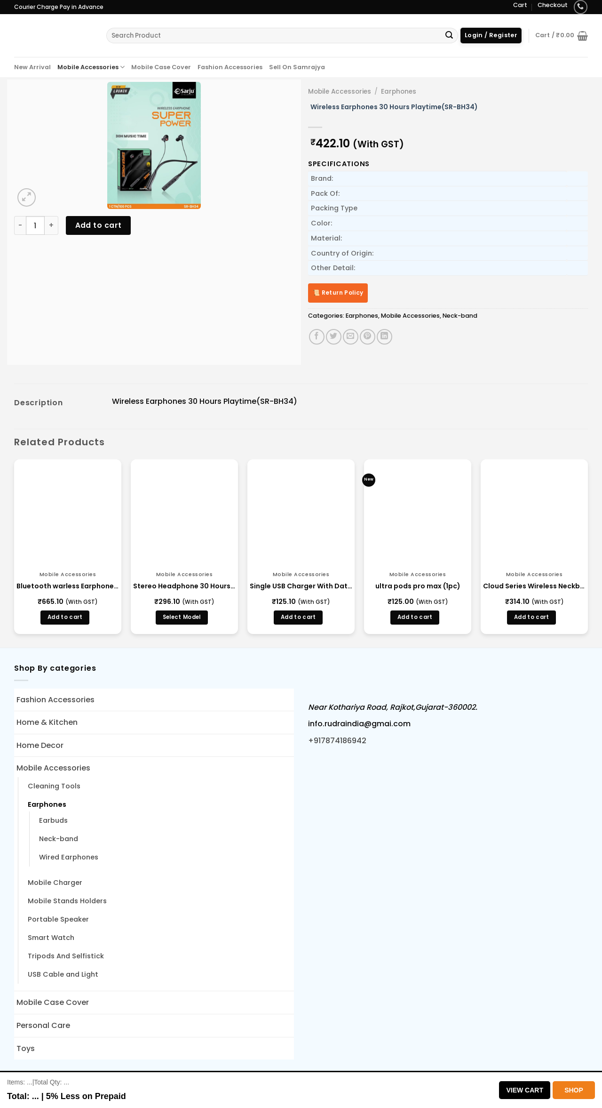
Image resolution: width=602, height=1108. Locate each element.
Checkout (553, 5)
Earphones (398, 91)
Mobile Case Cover (161, 67)
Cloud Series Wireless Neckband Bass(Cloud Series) (534, 586)
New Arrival (32, 67)
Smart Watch (51, 937)
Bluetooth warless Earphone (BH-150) (67, 586)
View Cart (524, 1090)
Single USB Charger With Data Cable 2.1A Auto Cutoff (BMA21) (301, 586)
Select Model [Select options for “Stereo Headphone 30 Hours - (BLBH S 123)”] (182, 617)
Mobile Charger (55, 882)
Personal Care (43, 1025)
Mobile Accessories (91, 67)
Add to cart (98, 225)
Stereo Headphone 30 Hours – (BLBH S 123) (184, 586)
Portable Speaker (58, 919)
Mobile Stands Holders (67, 901)
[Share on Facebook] (317, 337)
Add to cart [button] (65, 617)
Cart (520, 5)
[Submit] (449, 36)
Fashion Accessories (230, 67)
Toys (25, 1048)
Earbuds (53, 820)
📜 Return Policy (338, 293)
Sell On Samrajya (297, 67)
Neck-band (460, 316)
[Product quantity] (35, 225)
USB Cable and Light (63, 974)
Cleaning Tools (54, 786)
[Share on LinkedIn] (384, 337)
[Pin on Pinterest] (367, 337)
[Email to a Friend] (350, 337)
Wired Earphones (68, 857)
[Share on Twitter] (333, 337)
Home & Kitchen (47, 722)
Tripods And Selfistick (66, 956)
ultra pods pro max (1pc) (417, 586)
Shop (573, 1090)
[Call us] (580, 7)
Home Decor (39, 745)
